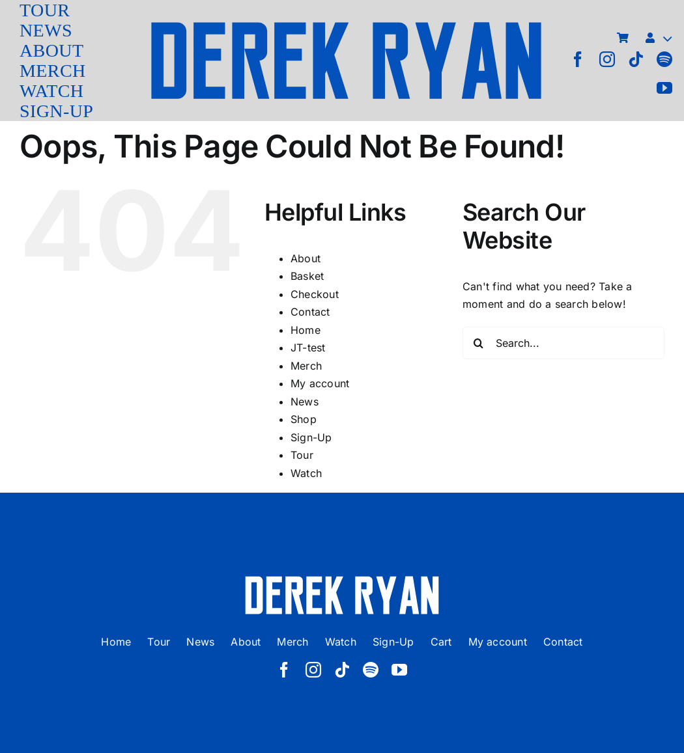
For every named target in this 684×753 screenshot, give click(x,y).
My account (320, 383)
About (306, 258)
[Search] (479, 343)
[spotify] (664, 59)
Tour (302, 454)
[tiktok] (636, 59)
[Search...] (563, 343)
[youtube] (664, 88)
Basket (307, 275)
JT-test (308, 347)
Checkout (315, 294)
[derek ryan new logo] (346, 25)
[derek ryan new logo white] (342, 580)
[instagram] (607, 59)
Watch (306, 473)
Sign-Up (311, 437)
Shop (304, 419)
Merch (306, 365)
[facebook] (578, 59)
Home (306, 329)
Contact (310, 311)
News (305, 401)
